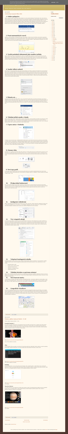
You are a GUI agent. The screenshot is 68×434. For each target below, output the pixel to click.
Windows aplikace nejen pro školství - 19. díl (15, 319)
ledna (53, 54)
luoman (46, 429)
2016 (53, 35)
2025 (53, 23)
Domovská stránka (26, 420)
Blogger (56, 429)
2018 (53, 32)
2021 (53, 28)
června (54, 48)
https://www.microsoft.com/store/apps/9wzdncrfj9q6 (15, 407)
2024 (53, 24)
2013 (53, 57)
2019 (53, 31)
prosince (54, 38)
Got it (57, 2)
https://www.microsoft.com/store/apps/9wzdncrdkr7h (15, 361)
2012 (53, 58)
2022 (53, 27)
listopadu (54, 39)
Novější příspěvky (7, 420)
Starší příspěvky (45, 420)
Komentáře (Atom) (13, 424)
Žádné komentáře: (8, 314)
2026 (53, 21)
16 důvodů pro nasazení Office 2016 (13, 13)
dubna (54, 51)
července (54, 47)
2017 (53, 34)
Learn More (53, 2)
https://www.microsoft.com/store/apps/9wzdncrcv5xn (15, 382)
